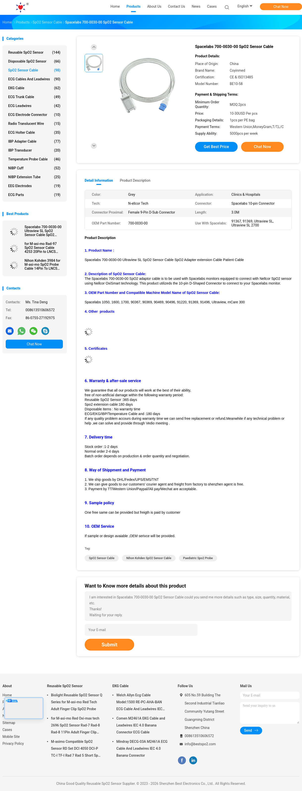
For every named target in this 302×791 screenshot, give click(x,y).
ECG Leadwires (34, 105)
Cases (7, 730)
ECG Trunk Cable (34, 96)
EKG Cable (34, 88)
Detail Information (99, 180)
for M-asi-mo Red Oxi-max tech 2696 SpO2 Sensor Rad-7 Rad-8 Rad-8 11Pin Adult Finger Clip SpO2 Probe (75, 726)
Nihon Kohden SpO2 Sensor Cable (148, 558)
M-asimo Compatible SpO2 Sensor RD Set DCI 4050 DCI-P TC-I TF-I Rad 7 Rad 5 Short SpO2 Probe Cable (76, 749)
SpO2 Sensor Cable (34, 70)
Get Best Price (216, 146)
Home (7, 695)
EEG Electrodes (34, 185)
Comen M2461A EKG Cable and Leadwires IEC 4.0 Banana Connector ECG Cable (140, 725)
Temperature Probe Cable (34, 159)
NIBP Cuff (34, 168)
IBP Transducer (34, 150)
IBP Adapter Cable (34, 141)
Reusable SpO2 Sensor (34, 52)
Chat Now (281, 7)
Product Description (135, 180)
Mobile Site (11, 737)
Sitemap (8, 723)
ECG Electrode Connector (34, 114)
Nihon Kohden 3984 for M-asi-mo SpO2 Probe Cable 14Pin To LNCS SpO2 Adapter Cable (42, 264)
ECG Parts (34, 194)
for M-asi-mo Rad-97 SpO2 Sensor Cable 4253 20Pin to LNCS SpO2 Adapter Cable (41, 248)
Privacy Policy (13, 744)
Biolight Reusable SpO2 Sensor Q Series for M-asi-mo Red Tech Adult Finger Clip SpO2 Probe (76, 702)
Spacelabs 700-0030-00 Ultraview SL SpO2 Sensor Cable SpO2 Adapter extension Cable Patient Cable (43, 231)
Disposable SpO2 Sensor (34, 61)
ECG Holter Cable (34, 132)
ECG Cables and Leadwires (34, 79)
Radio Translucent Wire (34, 123)
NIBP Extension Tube (34, 177)
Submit (109, 645)
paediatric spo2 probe (198, 558)
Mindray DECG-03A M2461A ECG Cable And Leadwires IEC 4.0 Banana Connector (142, 748)
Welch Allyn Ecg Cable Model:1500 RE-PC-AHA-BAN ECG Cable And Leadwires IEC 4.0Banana (139, 702)
